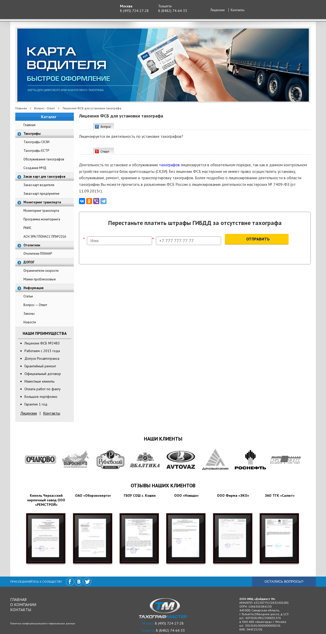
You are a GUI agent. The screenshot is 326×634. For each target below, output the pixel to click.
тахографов (169, 164)
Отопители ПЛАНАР (37, 253)
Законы (29, 313)
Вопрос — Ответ (35, 305)
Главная (29, 125)
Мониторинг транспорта (41, 210)
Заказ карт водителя (38, 185)
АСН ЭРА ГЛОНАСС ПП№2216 (44, 236)
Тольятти (165, 6)
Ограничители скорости (41, 270)
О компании (23, 604)
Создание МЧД (34, 168)
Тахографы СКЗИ (36, 142)
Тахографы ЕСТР (36, 150)
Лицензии (217, 10)
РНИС (27, 228)
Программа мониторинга (41, 219)
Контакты (237, 10)
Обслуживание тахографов (43, 159)
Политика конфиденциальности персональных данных (42, 623)
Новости (29, 322)
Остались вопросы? (283, 581)
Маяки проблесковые (39, 279)
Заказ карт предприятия (41, 193)
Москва (126, 6)
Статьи (28, 296)
